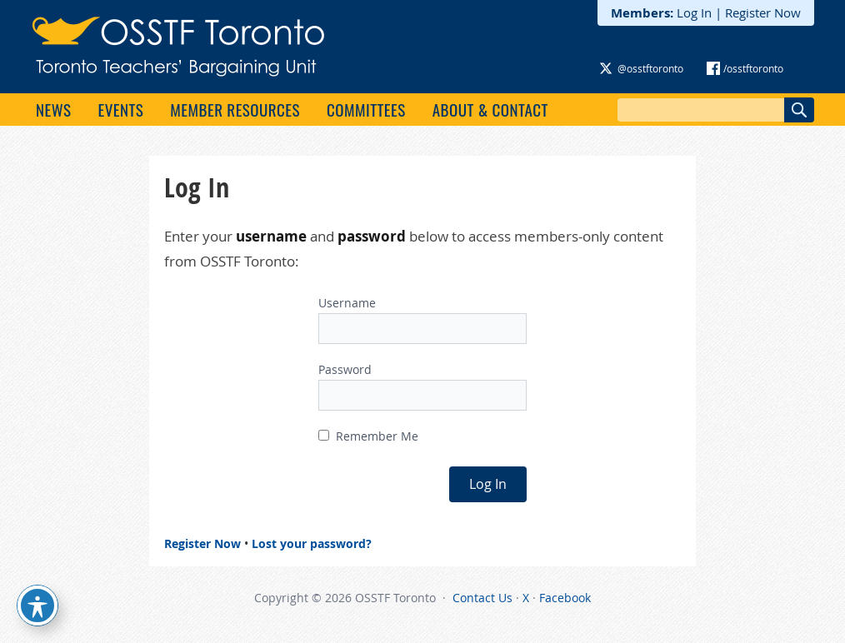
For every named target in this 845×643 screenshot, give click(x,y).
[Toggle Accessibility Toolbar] (38, 606)
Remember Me (368, 436)
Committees (366, 109)
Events (120, 109)
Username (347, 303)
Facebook (565, 598)
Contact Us (482, 598)
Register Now (763, 12)
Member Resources (235, 109)
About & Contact (490, 109)
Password (345, 369)
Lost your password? (312, 543)
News (53, 109)
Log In (694, 12)
